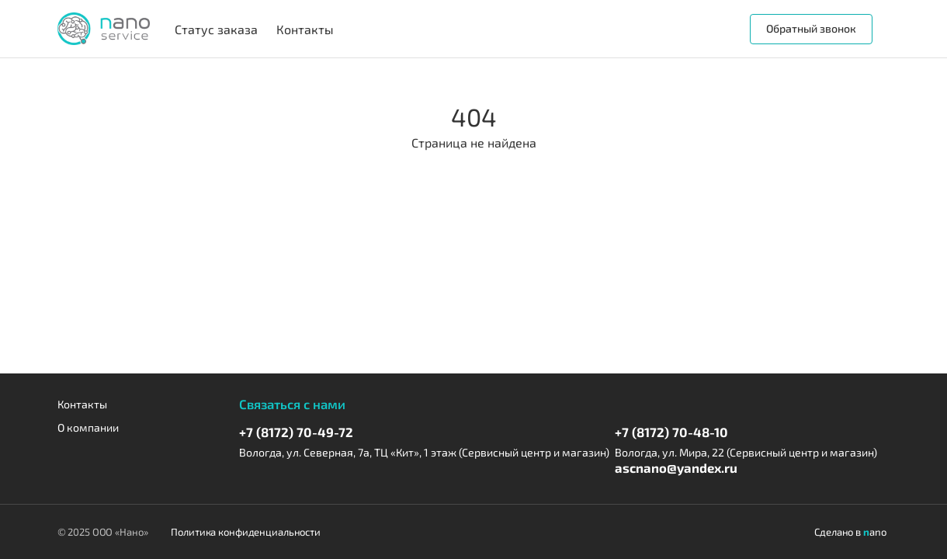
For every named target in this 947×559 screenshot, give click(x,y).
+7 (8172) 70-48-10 (671, 431)
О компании (88, 427)
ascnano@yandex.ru (676, 467)
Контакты (82, 404)
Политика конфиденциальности (245, 532)
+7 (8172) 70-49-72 (296, 431)
